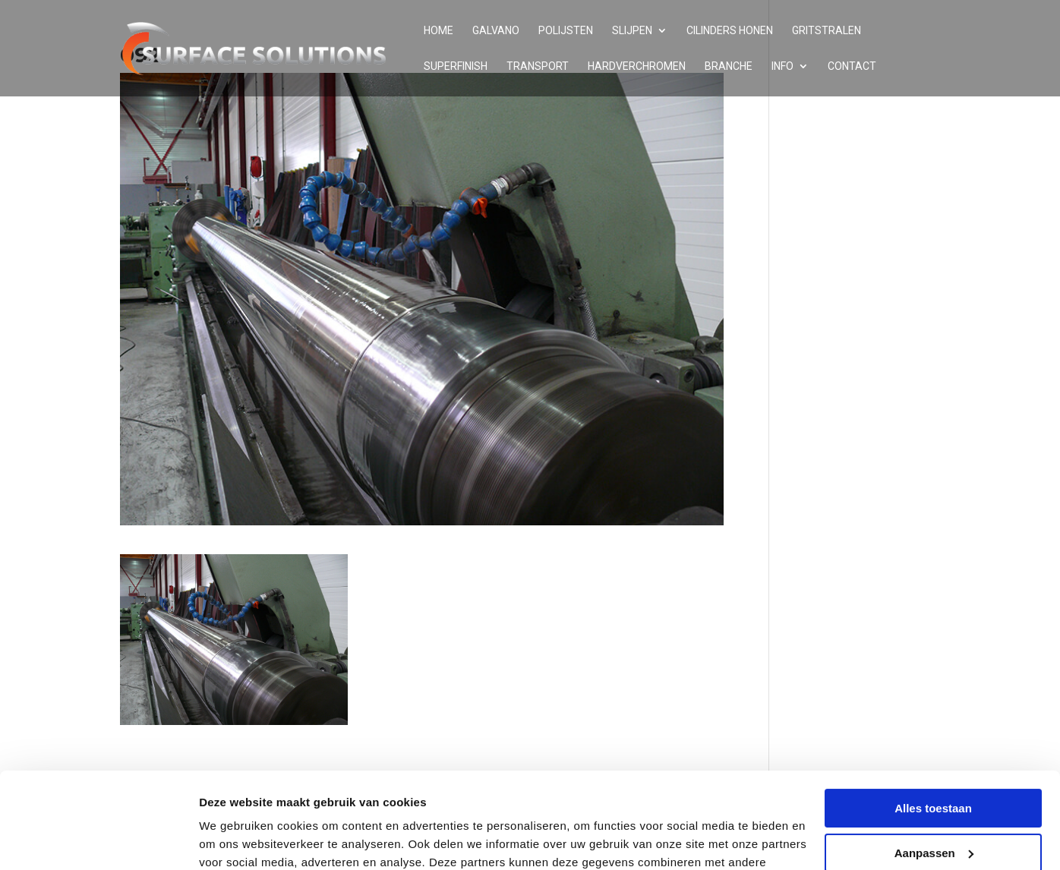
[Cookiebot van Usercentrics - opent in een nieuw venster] (98, 840)
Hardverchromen (637, 66)
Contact (852, 66)
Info (782, 66)
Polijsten (565, 30)
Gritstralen (826, 30)
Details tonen (235, 840)
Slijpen (632, 30)
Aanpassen (933, 770)
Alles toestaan (933, 726)
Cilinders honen (729, 30)
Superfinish (455, 66)
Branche (728, 66)
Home (438, 30)
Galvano (495, 30)
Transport (537, 66)
